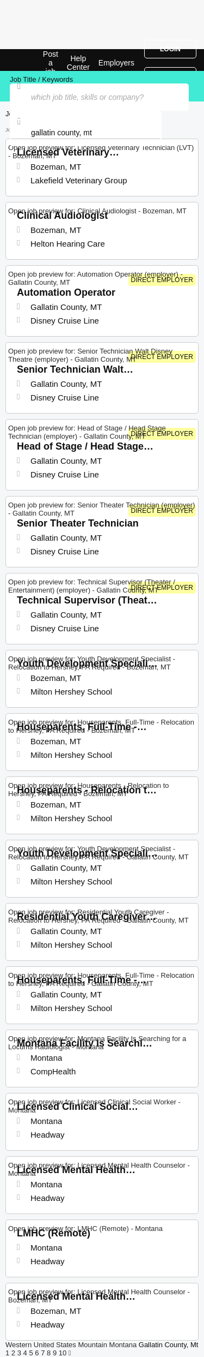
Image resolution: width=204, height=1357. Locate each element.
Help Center (78, 62)
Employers (116, 62)
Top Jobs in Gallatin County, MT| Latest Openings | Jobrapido (35, 60)
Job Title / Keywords (41, 79)
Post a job (50, 63)
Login (170, 49)
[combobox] (86, 132)
